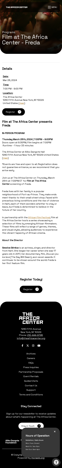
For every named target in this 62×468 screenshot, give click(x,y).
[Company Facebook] (22, 345)
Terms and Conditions (31, 394)
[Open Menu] (53, 7)
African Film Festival (39, 217)
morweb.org (37, 457)
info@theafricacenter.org (31, 338)
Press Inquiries (31, 367)
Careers (31, 358)
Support (31, 389)
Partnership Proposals (31, 371)
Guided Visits (31, 380)
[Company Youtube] (38, 345)
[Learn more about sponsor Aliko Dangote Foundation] (16, 441)
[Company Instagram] (33, 345)
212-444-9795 (35, 335)
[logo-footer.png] (31, 318)
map (21, 103)
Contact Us (31, 385)
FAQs (31, 362)
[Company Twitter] (27, 345)
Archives (31, 353)
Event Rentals (31, 376)
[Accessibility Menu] (56, 462)
